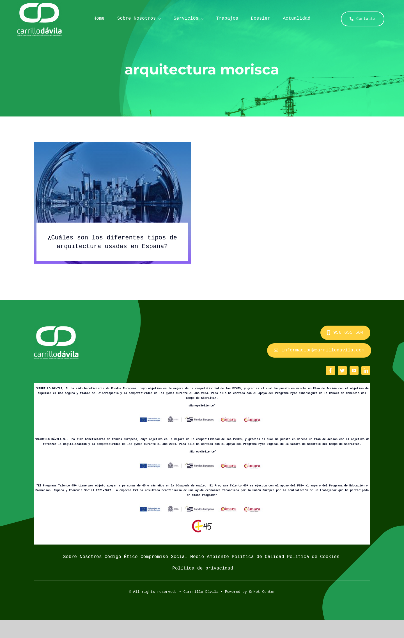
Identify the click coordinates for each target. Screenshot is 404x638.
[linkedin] (365, 370)
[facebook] (330, 370)
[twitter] (342, 370)
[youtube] (354, 370)
